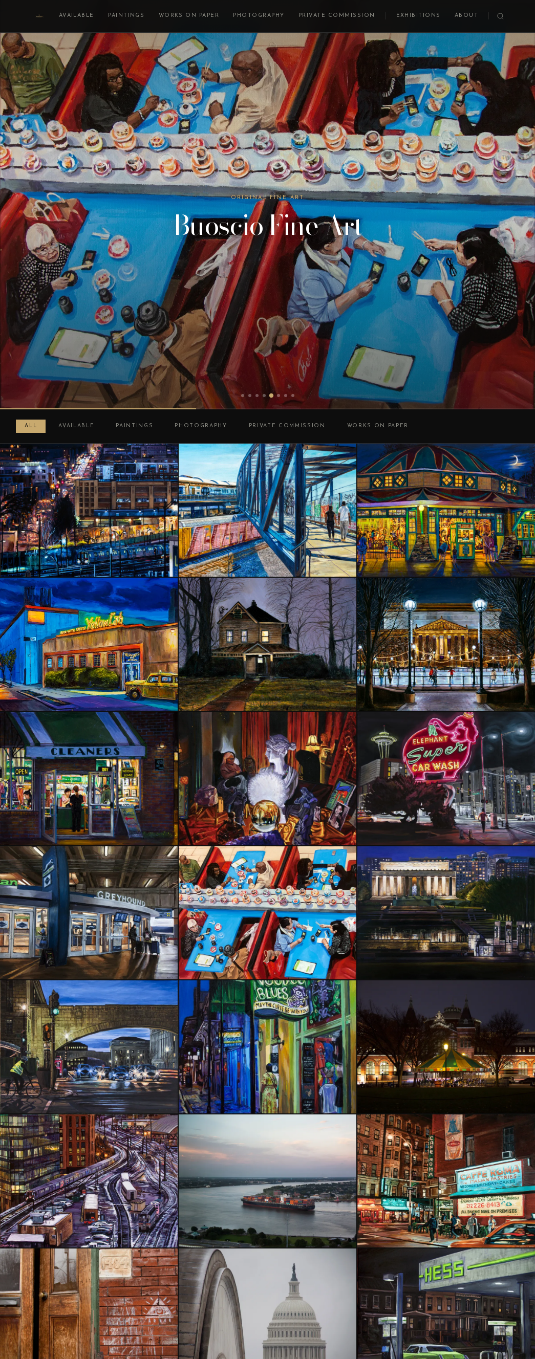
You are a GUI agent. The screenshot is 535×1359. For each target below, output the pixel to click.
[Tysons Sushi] (267, 912)
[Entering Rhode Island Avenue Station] (267, 510)
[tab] (242, 395)
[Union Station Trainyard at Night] (89, 1180)
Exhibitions (418, 15)
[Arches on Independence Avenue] (89, 1046)
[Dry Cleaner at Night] (89, 778)
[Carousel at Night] (446, 1046)
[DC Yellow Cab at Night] (89, 644)
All (31, 426)
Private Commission (336, 15)
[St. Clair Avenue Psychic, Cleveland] (267, 778)
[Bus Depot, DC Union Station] (89, 912)
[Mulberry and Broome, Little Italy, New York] (446, 1180)
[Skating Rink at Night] (446, 644)
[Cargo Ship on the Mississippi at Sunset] (267, 1180)
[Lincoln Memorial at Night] (446, 912)
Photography (258, 15)
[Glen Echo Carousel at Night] (446, 510)
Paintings (126, 15)
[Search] (500, 16)
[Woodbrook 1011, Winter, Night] (267, 644)
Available (76, 15)
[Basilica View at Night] (89, 510)
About (466, 15)
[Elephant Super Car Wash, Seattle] (446, 778)
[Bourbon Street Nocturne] (267, 1046)
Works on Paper (189, 15)
